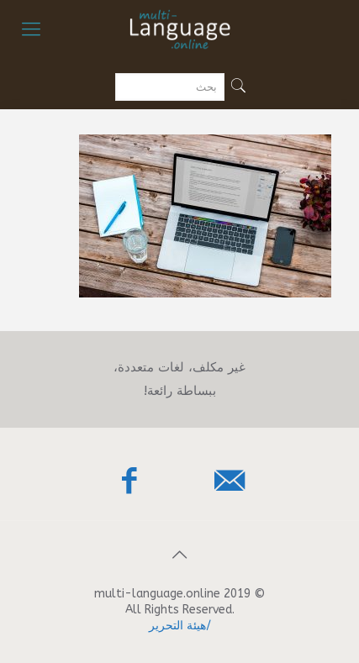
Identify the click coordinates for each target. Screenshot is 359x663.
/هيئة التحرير (180, 625)
